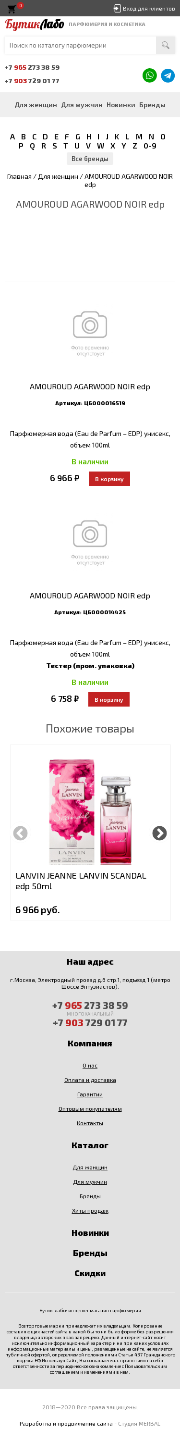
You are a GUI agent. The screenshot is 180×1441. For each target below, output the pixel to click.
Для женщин (35, 104)
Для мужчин (82, 104)
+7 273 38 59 (32, 67)
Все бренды (90, 158)
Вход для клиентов (149, 8)
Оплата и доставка (90, 1079)
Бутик (34, 24)
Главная (19, 176)
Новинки (121, 104)
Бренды (152, 104)
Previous (20, 832)
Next (159, 832)
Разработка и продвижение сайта (66, 1423)
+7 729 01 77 (32, 80)
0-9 (150, 145)
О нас (90, 1065)
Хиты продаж (90, 1210)
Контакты (90, 1122)
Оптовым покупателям (90, 1108)
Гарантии (90, 1094)
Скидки (90, 1272)
